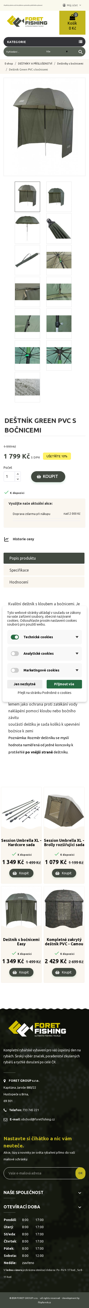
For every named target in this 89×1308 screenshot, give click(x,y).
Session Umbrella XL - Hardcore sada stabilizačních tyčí (21, 842)
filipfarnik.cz (44, 1302)
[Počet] (9, 476)
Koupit (50, 476)
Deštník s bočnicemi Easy (21, 941)
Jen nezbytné (25, 684)
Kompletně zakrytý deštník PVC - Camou (64, 941)
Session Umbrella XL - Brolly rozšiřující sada (64, 842)
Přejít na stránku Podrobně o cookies (44, 693)
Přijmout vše (64, 684)
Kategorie (16, 41)
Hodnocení (18, 582)
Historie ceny (23, 539)
